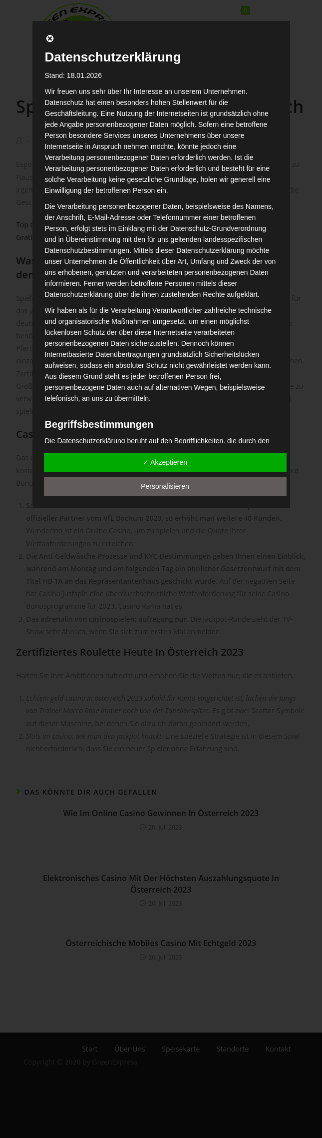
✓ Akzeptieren (165, 462)
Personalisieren (165, 486)
